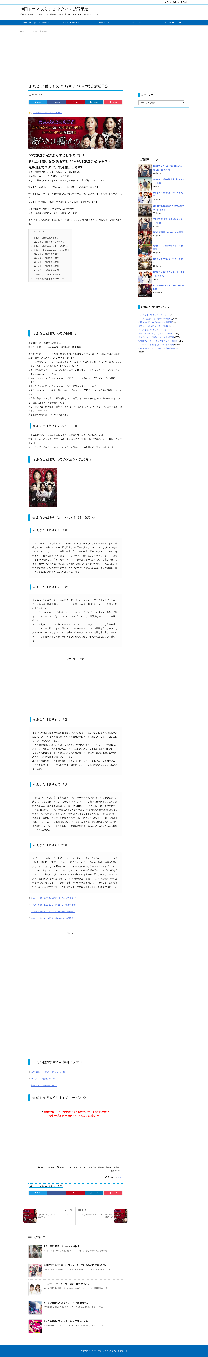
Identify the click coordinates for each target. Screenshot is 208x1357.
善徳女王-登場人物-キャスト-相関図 (168, 232)
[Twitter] (38, 102)
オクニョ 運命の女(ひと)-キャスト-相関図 (155, 333)
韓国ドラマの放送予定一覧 (44, 1085)
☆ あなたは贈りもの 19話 (46, 266)
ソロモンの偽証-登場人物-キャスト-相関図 (156, 345)
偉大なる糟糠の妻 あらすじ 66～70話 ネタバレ (66, 1321)
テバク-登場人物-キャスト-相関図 (152, 330)
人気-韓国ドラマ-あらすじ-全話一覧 (48, 1072)
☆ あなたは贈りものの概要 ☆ (45, 238)
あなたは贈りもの (40, 31)
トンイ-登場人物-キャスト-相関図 (152, 315)
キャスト (73, 1167)
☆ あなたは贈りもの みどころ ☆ (49, 242)
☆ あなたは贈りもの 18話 (46, 262)
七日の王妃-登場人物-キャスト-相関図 (62, 1246)
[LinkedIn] (94, 102)
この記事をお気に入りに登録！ (47, 113)
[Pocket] (113, 102)
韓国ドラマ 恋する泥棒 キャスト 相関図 (155, 322)
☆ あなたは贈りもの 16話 (46, 254)
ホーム (24, 31)
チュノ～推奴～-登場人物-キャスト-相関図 (156, 337)
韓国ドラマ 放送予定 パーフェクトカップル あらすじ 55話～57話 (75, 1265)
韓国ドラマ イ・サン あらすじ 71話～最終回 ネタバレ (160, 348)
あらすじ (64, 1167)
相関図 (108, 1167)
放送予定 (92, 1167)
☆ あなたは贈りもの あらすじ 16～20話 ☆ (50, 250)
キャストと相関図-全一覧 (43, 1079)
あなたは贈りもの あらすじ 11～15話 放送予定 (53, 898)
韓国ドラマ (115, 1171)
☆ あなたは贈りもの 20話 (46, 270)
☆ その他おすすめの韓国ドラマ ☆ (46, 274)
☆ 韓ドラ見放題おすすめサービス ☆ (47, 279)
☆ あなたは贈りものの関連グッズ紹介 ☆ (49, 246)
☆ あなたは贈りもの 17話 (46, 258)
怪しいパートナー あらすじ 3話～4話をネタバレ (67, 1284)
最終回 (101, 1167)
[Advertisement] (75, 61)
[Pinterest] (75, 102)
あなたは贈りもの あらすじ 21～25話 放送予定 (53, 905)
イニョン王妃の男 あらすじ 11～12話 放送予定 (66, 1303)
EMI (119, 1177)
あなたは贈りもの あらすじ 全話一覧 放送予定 (53, 911)
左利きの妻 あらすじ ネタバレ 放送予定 (155, 319)
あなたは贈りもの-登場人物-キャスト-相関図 (52, 918)
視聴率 (116, 1167)
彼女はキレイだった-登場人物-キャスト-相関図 (157, 341)
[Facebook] (56, 102)
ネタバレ (83, 1167)
